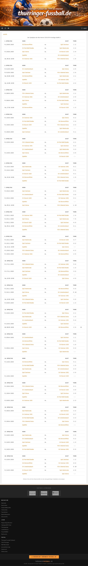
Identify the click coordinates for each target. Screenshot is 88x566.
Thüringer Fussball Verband (8, 541)
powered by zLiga (5, 547)
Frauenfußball (4, 532)
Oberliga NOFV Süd (6, 525)
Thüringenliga (4, 528)
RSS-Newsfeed (5, 545)
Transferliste (4, 513)
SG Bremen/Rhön (27, 44)
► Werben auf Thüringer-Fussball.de (44, 557)
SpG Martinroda (64, 48)
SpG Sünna (25, 51)
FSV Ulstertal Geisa (63, 58)
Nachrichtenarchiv (5, 515)
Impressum (4, 550)
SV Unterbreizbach (63, 55)
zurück (5, 34)
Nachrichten (4, 506)
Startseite (3, 503)
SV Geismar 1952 (27, 58)
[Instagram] (5, 28)
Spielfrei (24, 55)
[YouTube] (8, 28)
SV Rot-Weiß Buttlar (28, 48)
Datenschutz (4, 552)
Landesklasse (4, 530)
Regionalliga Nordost (6, 523)
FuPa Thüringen (5, 543)
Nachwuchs (4, 535)
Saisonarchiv (4, 517)
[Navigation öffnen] (84, 28)
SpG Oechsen (65, 44)
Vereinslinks (4, 510)
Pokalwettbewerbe (6, 508)
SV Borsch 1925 (64, 51)
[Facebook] (2, 28)
